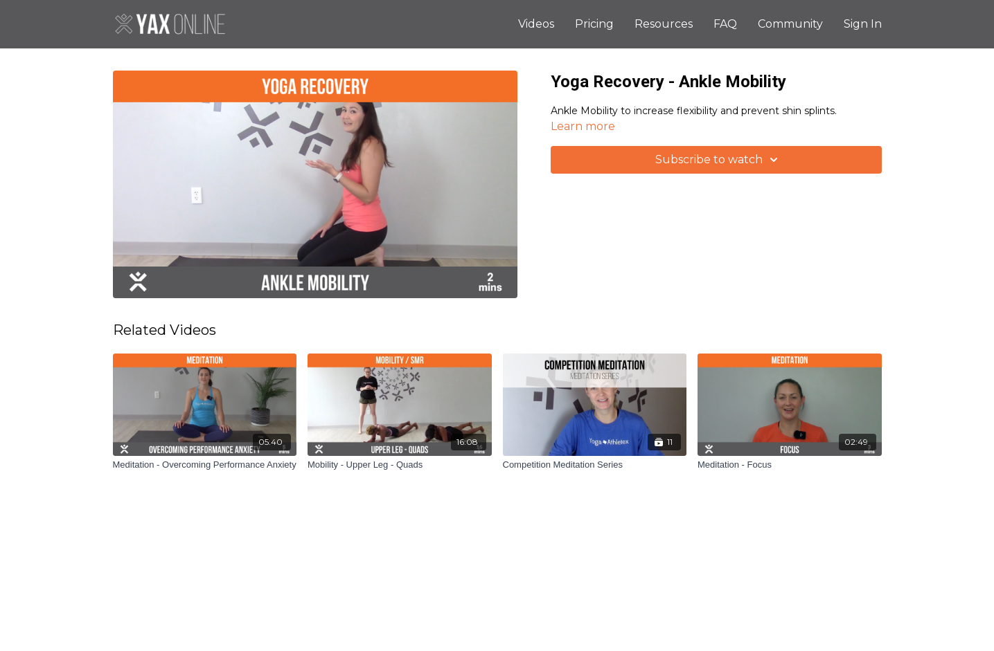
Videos (536, 23)
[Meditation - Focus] (790, 465)
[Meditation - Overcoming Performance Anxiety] (205, 465)
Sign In (863, 23)
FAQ (725, 23)
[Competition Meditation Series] (595, 465)
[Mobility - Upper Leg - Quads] (400, 465)
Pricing (594, 23)
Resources (663, 23)
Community (790, 23)
